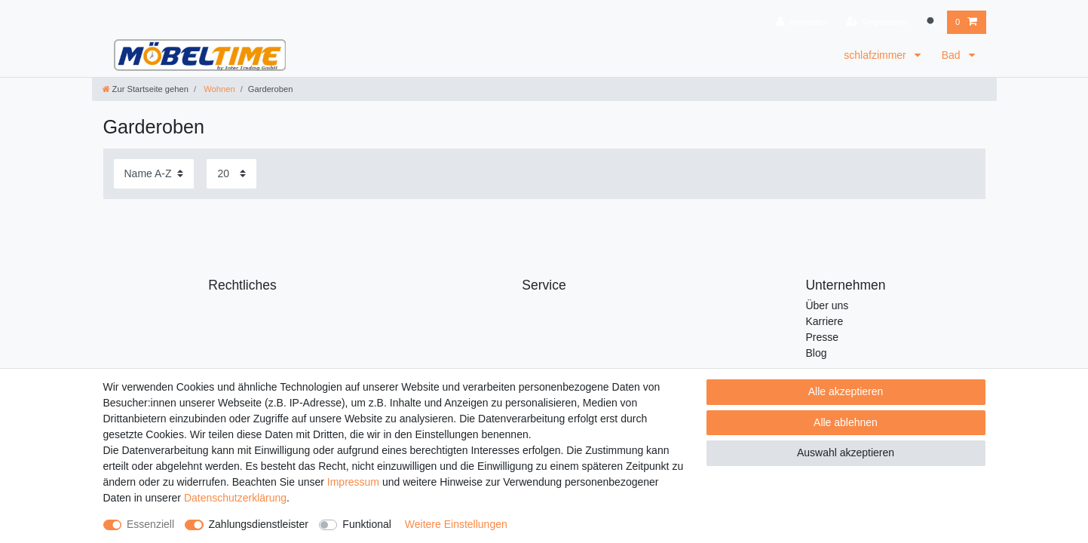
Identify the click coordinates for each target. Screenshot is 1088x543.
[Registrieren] (876, 22)
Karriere (824, 321)
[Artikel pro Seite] (231, 174)
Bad (953, 55)
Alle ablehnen (846, 422)
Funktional (366, 524)
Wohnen (218, 89)
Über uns (826, 305)
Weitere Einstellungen (456, 524)
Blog (815, 353)
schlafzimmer (876, 55)
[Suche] (932, 22)
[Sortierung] (154, 174)
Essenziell (150, 524)
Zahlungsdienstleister (258, 524)
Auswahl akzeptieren (845, 452)
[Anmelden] (801, 22)
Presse (821, 337)
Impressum (353, 482)
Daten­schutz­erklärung (235, 498)
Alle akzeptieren (846, 391)
